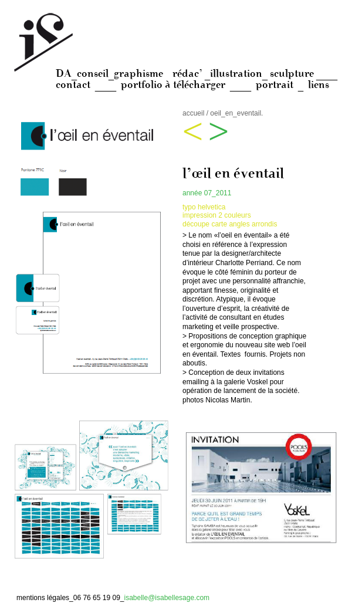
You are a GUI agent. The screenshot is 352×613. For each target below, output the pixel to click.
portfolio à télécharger (173, 84)
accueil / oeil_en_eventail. (222, 113)
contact (73, 84)
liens (318, 84)
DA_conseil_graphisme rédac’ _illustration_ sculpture (186, 73)
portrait (274, 84)
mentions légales (42, 598)
